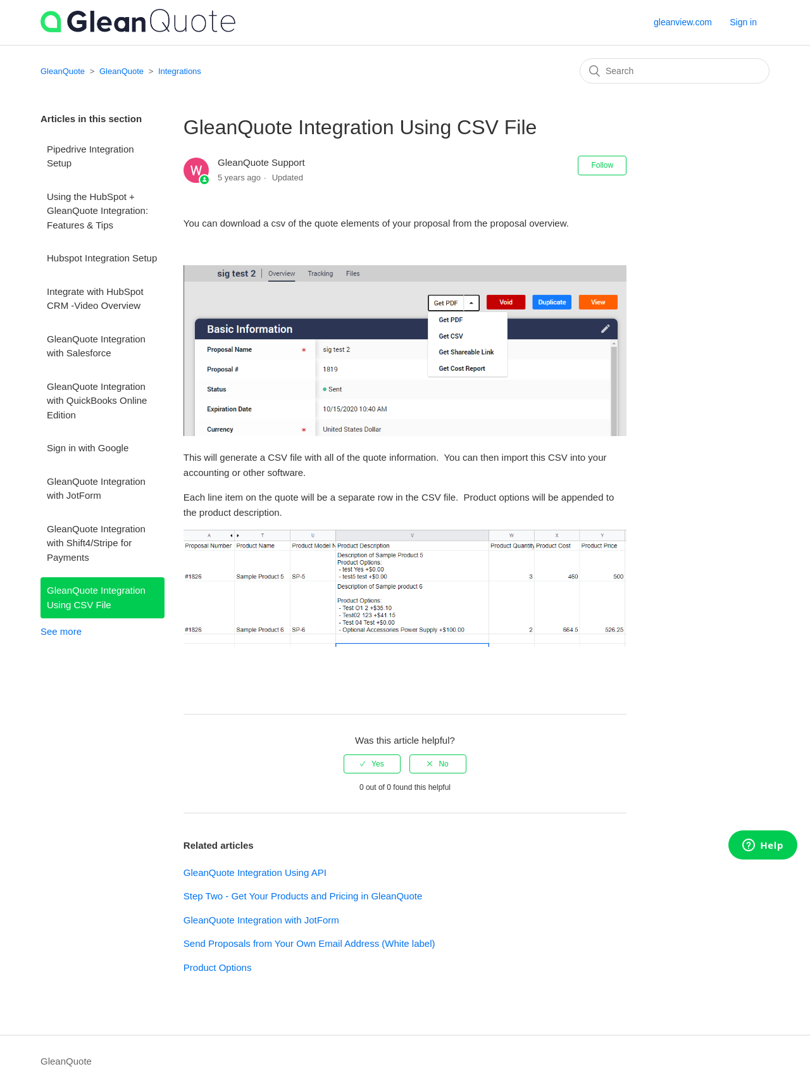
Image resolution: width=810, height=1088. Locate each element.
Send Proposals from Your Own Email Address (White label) (309, 943)
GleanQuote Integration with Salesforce (96, 346)
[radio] (372, 763)
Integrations (179, 71)
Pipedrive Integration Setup (90, 156)
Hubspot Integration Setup (102, 258)
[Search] (675, 71)
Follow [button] (602, 165)
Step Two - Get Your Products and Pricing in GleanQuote (303, 896)
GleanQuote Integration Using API (255, 872)
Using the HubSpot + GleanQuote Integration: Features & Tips (97, 210)
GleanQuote (62, 71)
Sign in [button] (743, 22)
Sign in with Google (87, 447)
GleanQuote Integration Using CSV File (96, 597)
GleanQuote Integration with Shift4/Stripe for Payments (96, 543)
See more (61, 631)
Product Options (218, 967)
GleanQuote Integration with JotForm (96, 488)
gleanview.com (683, 22)
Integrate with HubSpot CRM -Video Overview (95, 298)
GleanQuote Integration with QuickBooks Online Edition (97, 400)
